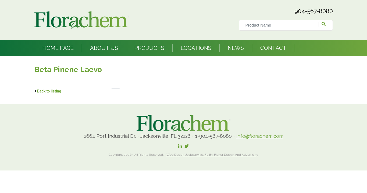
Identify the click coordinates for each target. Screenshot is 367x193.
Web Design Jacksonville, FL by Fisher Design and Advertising (212, 155)
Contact (273, 48)
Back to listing (49, 91)
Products (149, 48)
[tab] (115, 90)
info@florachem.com (259, 136)
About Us (104, 48)
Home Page (58, 48)
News (236, 48)
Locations (196, 48)
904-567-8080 (313, 11)
